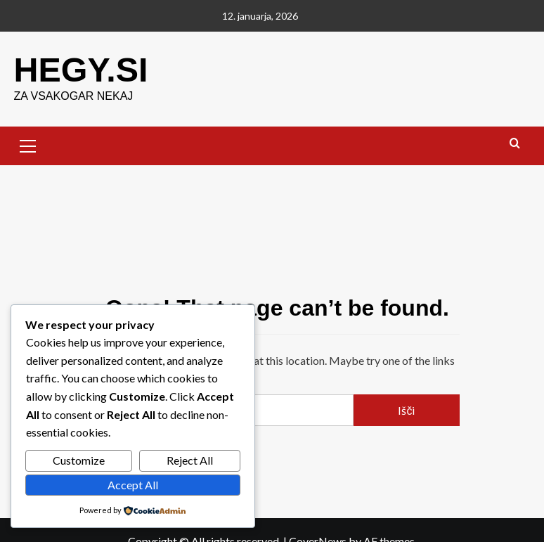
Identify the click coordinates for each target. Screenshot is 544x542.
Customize (79, 460)
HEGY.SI (80, 69)
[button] (28, 143)
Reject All (190, 460)
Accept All (133, 484)
